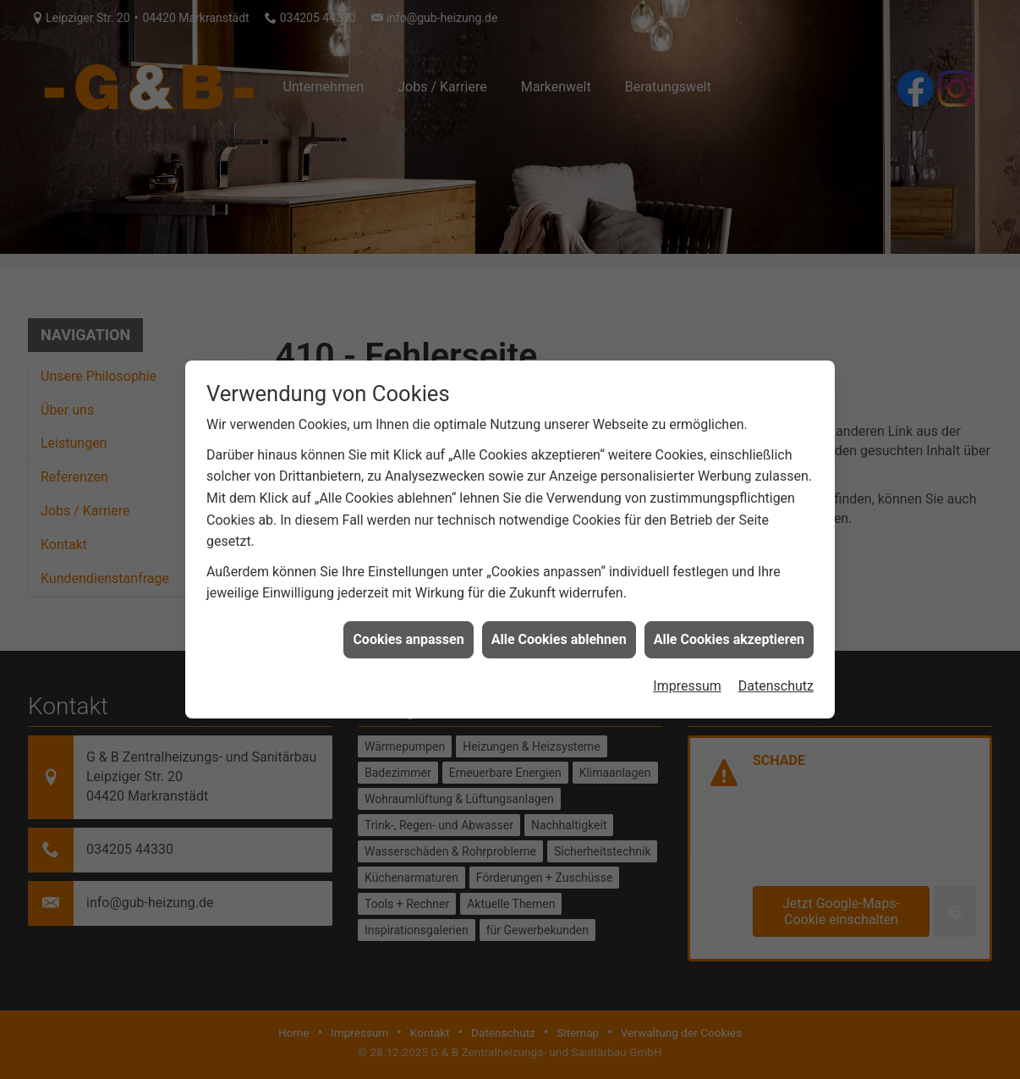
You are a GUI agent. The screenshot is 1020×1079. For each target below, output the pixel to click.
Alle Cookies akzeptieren (729, 633)
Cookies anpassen (408, 633)
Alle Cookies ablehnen (559, 633)
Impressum (687, 680)
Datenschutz (776, 680)
